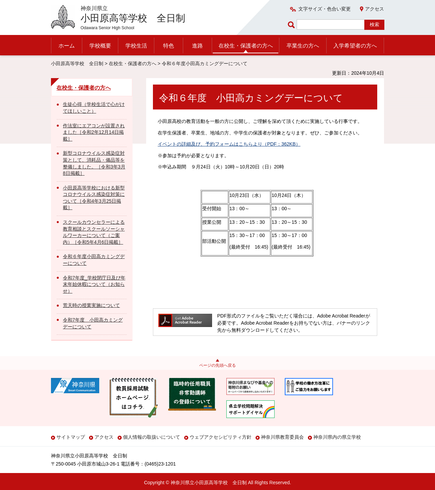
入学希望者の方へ (355, 46)
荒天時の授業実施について (91, 305)
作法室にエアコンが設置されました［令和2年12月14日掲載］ (94, 132)
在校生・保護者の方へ (246, 46)
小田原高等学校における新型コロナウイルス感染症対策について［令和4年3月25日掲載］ (94, 198)
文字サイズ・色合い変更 (324, 9)
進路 (197, 46)
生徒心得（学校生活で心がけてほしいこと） (94, 108)
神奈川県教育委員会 (282, 437)
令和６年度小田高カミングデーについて (94, 260)
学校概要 (100, 46)
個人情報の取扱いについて (151, 437)
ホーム (66, 46)
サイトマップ (70, 437)
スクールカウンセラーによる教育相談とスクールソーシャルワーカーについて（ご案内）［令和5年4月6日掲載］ (94, 232)
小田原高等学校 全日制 (77, 63)
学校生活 (136, 46)
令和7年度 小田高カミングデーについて (93, 323)
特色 (168, 46)
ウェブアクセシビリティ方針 (220, 437)
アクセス (374, 9)
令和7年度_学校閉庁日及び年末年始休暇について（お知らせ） (94, 284)
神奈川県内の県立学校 (337, 437)
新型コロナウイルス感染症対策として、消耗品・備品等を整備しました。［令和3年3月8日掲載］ (94, 163)
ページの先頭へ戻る (217, 365)
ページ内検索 (292, 24)
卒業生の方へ (302, 46)
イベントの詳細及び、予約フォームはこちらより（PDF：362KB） (229, 144)
